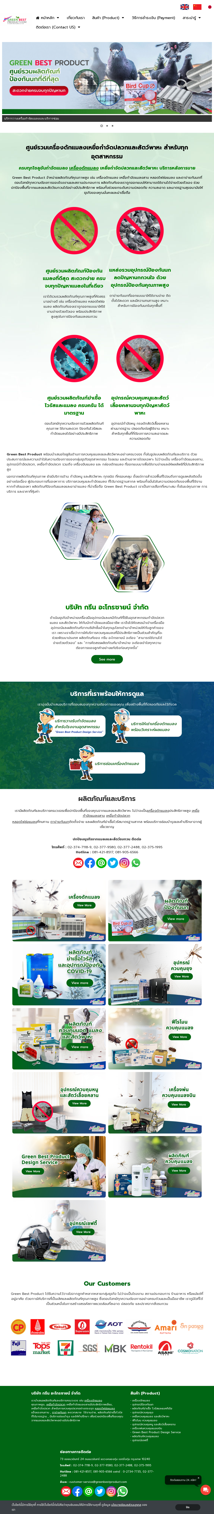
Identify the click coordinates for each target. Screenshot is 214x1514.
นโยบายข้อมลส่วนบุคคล (126, 1505)
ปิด (188, 1507)
